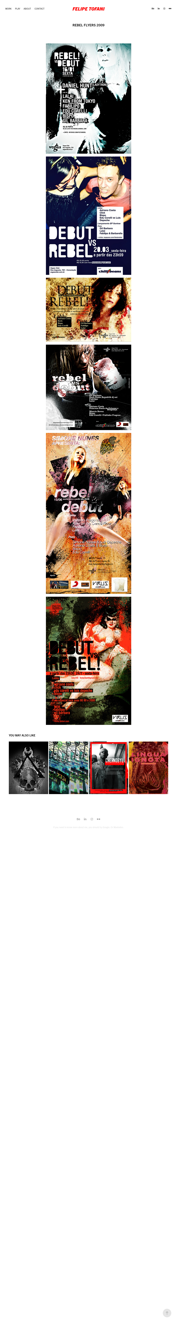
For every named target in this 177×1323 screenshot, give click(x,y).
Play (17, 8)
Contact (39, 8)
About (27, 8)
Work (8, 8)
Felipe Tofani (88, 8)
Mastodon (118, 827)
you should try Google (99, 827)
